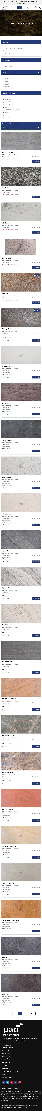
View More (36, 161)
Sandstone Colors (10, 51)
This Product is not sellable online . (11, 159)
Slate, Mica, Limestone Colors (13, 48)
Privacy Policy (6, 1050)
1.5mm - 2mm (9, 66)
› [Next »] (37, 1013)
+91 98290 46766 (10, 1)
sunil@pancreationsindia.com (29, 1)
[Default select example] (21, 127)
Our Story (5, 1066)
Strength (5, 1068)
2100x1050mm (9, 81)
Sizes (4, 72)
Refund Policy (6, 1053)
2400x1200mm (9, 78)
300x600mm (8, 87)
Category (6, 42)
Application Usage (9, 93)
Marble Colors (9, 54)
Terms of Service (7, 1059)
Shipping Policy (6, 1056)
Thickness (6, 60)
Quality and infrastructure (10, 1071)
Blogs (3, 1074)
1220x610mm (8, 84)
